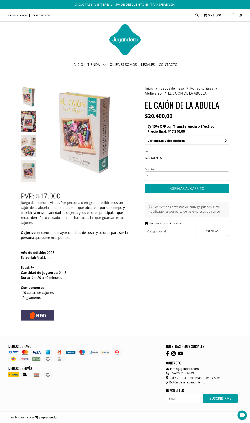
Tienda (96, 64)
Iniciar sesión (40, 15)
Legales (148, 64)
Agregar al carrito (187, 188)
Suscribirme (220, 398)
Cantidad (150, 169)
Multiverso (153, 93)
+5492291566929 (180, 373)
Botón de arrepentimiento (185, 382)
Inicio (78, 64)
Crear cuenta (17, 15)
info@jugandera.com (182, 369)
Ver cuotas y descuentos (166, 141)
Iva (146, 151)
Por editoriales (202, 88)
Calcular (212, 231)
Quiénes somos (123, 64)
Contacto (168, 64)
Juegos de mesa (172, 88)
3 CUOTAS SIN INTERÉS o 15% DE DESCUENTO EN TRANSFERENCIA (125, 4)
